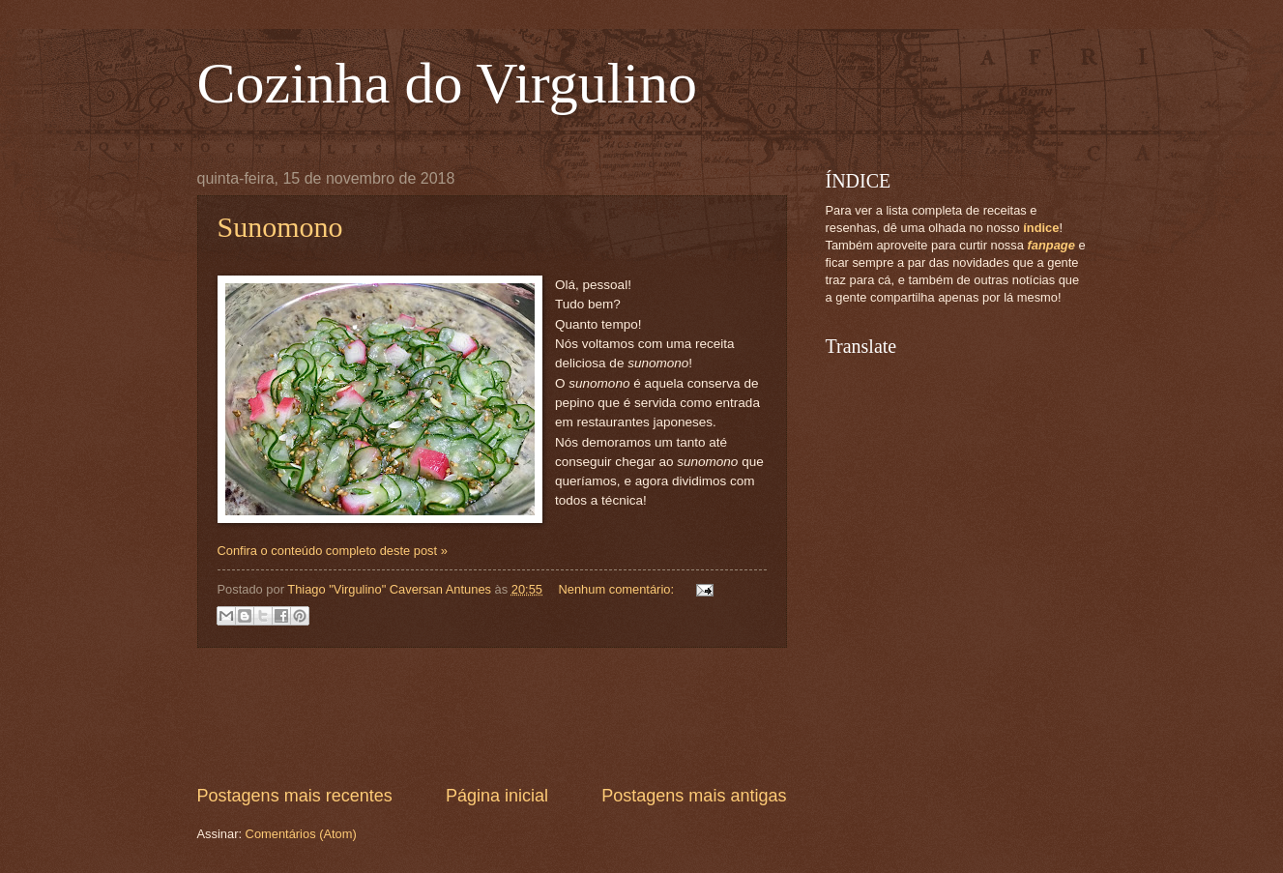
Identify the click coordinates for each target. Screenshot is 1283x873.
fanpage (1050, 245)
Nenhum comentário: (617, 589)
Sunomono (280, 227)
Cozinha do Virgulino (447, 83)
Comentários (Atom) (301, 834)
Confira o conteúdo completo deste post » (333, 550)
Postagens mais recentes (295, 795)
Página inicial (497, 795)
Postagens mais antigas (693, 795)
